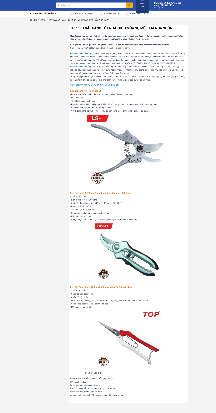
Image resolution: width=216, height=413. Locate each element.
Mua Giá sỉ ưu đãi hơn (81, 14)
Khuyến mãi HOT (109, 14)
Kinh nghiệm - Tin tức (137, 14)
